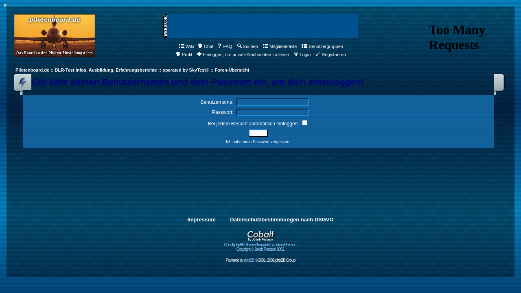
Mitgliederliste (280, 46)
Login (302, 54)
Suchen (247, 46)
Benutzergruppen (322, 46)
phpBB (249, 260)
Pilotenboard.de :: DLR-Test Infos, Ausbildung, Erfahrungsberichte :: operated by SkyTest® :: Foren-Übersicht (132, 70)
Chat (205, 46)
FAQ (224, 46)
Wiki (186, 46)
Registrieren (330, 54)
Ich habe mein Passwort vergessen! (258, 142)
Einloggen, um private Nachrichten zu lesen (243, 54)
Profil (184, 54)
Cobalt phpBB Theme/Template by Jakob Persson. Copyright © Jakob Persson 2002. (260, 245)
